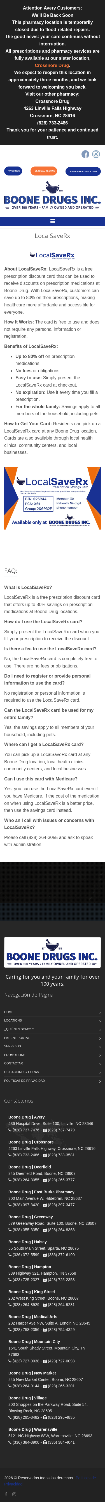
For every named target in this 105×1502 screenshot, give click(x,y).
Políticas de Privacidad (24, 1080)
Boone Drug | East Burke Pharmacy (41, 1192)
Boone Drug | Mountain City (34, 1341)
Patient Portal (17, 1037)
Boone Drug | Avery (26, 1117)
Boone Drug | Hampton (29, 1267)
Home (8, 1012)
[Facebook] (85, 154)
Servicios (12, 1046)
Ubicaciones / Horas (21, 1072)
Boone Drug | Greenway (30, 1217)
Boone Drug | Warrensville (32, 1429)
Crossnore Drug (52, 65)
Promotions (14, 1055)
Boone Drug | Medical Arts (32, 1316)
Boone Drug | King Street (31, 1292)
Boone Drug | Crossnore (31, 1142)
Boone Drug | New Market (32, 1373)
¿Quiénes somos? (19, 1029)
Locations (13, 1020)
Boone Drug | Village (27, 1398)
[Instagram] (96, 154)
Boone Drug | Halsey (27, 1242)
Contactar (13, 1063)
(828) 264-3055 (42, 837)
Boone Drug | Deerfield (29, 1167)
